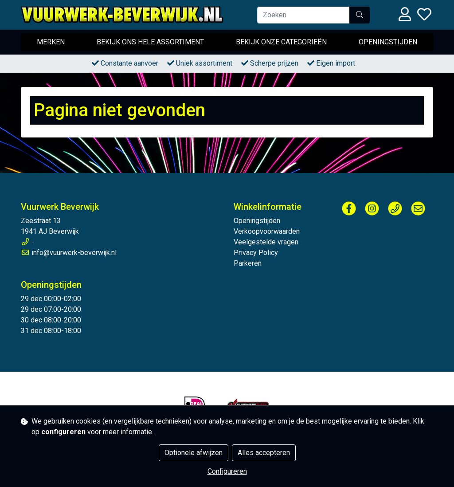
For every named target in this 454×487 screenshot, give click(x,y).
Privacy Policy (256, 252)
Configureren (227, 471)
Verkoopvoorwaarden (267, 231)
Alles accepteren (264, 452)
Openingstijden (388, 42)
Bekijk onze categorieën (281, 42)
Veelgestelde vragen (266, 242)
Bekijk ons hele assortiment (150, 42)
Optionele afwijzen (193, 452)
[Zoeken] (303, 15)
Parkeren (248, 263)
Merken (51, 42)
